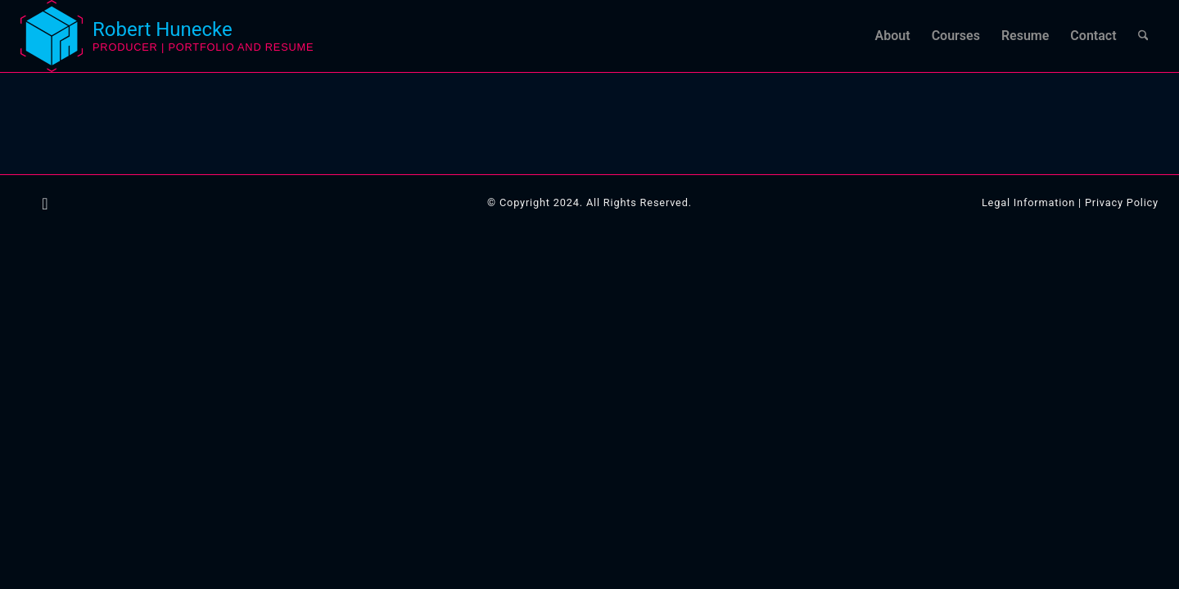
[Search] (1143, 36)
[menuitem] (893, 36)
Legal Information (1028, 202)
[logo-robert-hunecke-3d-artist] (51, 36)
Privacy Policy (1122, 202)
